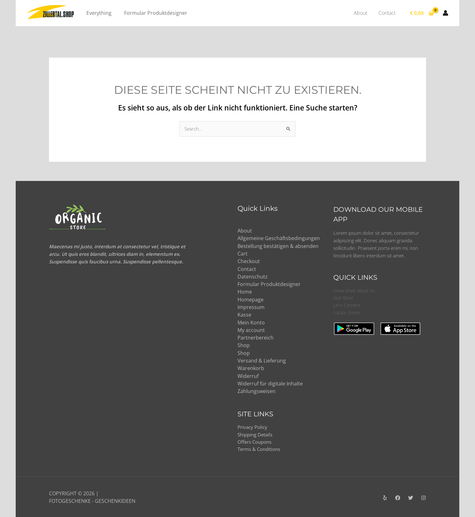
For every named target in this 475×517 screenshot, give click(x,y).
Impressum (251, 306)
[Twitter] (410, 497)
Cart (242, 253)
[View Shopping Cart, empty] (422, 13)
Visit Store (343, 298)
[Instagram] (423, 497)
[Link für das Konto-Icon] (445, 13)
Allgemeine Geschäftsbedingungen (278, 238)
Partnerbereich (255, 336)
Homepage (250, 298)
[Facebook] (397, 497)
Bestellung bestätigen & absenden (278, 246)
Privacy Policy (253, 425)
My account (251, 329)
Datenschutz (252, 276)
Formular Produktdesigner (269, 283)
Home (244, 291)
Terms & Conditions (261, 448)
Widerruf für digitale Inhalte (270, 382)
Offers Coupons (256, 440)
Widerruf (248, 374)
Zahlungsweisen (256, 389)
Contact (246, 268)
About (244, 231)
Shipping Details (256, 433)
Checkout (248, 261)
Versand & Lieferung (261, 359)
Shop (243, 344)
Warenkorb (250, 366)
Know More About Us (356, 291)
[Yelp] (384, 497)
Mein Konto (251, 321)
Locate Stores (347, 314)
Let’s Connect (347, 306)
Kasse (244, 314)
